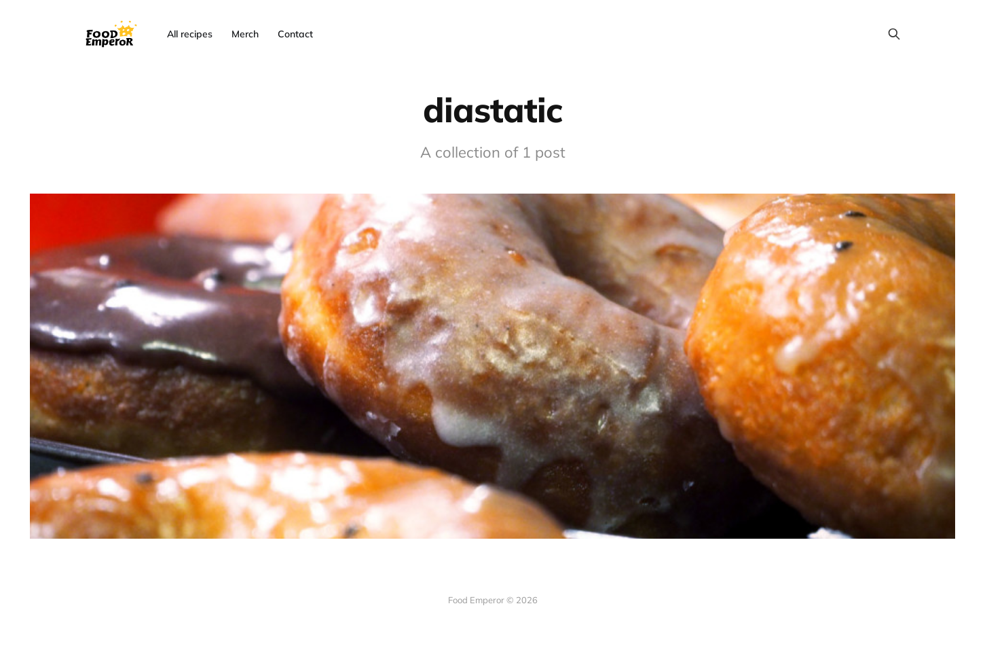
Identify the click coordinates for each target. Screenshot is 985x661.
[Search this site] (894, 34)
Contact (295, 34)
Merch (245, 34)
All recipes (189, 34)
